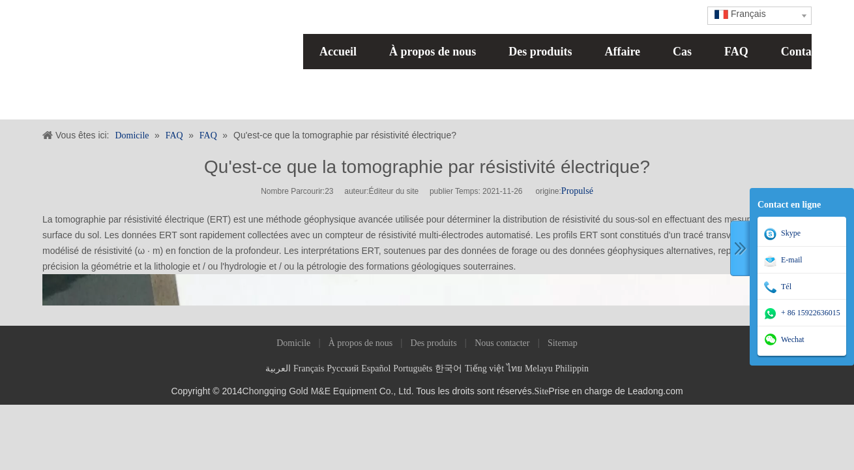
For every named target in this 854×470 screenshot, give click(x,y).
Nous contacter (502, 343)
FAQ (736, 51)
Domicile (293, 343)
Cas (682, 51)
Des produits (540, 51)
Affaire (622, 51)
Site (542, 391)
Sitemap (563, 343)
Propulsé (577, 191)
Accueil (338, 51)
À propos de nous (432, 51)
